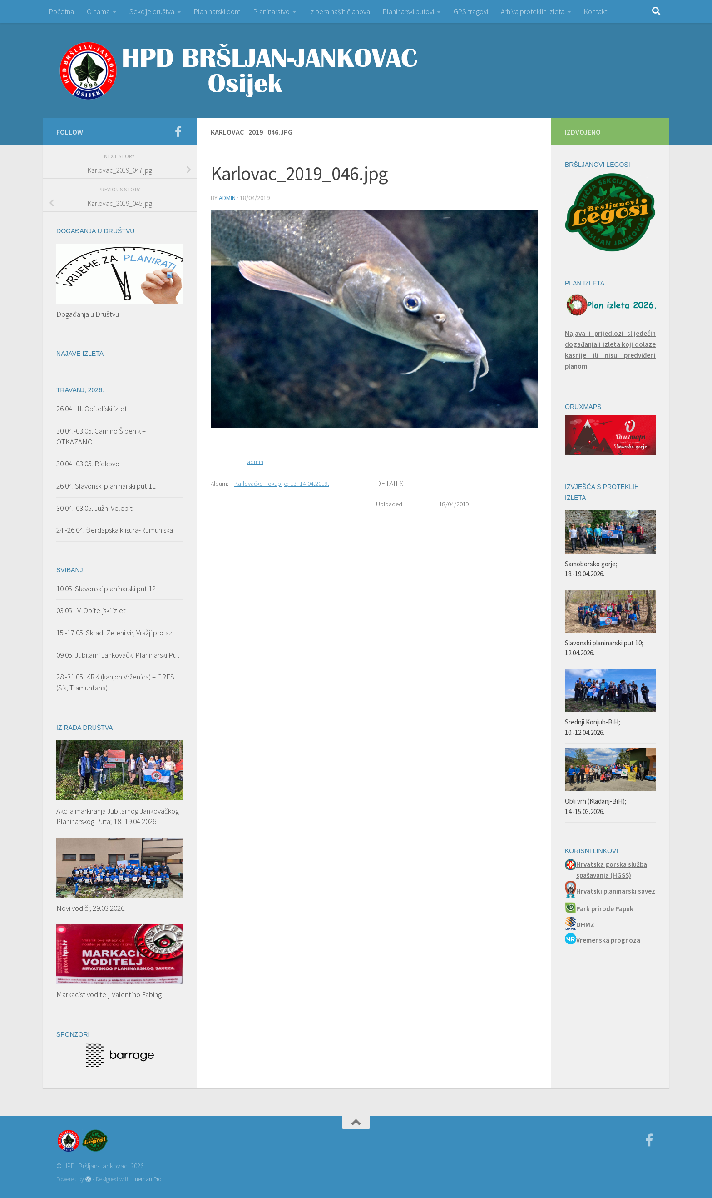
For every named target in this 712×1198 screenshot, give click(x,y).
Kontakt (595, 11)
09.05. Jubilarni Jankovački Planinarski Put (117, 655)
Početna (61, 11)
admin (227, 198)
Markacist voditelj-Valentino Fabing (109, 994)
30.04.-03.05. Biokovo (87, 464)
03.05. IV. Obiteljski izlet (91, 610)
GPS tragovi (471, 11)
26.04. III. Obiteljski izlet (91, 409)
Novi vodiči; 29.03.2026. (91, 908)
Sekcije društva (151, 11)
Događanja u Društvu (87, 314)
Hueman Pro (146, 1179)
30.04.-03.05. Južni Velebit (94, 508)
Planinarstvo (271, 11)
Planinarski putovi (408, 11)
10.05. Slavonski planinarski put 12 (106, 589)
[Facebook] (178, 131)
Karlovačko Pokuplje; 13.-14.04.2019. (281, 483)
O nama (98, 11)
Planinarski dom (217, 11)
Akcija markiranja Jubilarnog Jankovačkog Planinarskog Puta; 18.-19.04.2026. (117, 816)
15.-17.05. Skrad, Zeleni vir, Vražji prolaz (114, 633)
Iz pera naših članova (339, 11)
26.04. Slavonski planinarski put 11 (106, 486)
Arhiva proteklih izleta (532, 11)
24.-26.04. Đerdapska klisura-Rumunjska (114, 530)
